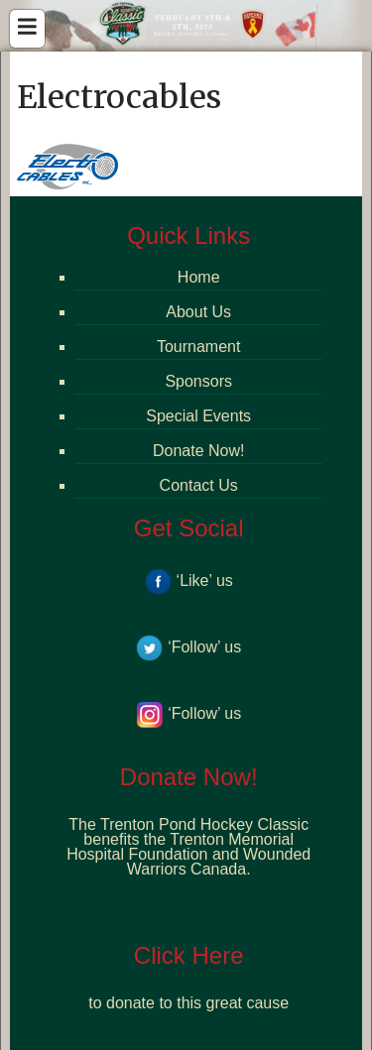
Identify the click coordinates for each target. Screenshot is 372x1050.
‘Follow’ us (188, 647)
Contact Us (199, 485)
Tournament (199, 346)
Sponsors (198, 381)
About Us (198, 311)
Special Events (198, 416)
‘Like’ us (189, 580)
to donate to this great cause (188, 1002)
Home (199, 277)
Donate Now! (199, 450)
